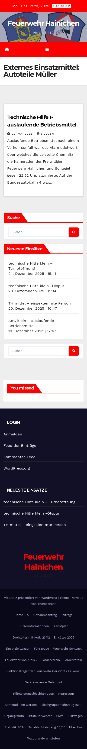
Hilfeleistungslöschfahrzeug (33, 693)
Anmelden (12, 434)
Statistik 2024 (14, 727)
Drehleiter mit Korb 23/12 (31, 637)
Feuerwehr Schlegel (67, 648)
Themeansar (47, 604)
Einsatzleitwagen (17, 648)
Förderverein (51, 660)
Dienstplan (60, 626)
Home (18, 615)
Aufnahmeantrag (44, 615)
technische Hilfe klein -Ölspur (36, 286)
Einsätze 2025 (64, 637)
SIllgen (45, 133)
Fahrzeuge (41, 648)
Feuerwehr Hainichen (43, 23)
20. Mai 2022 (22, 133)
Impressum (66, 693)
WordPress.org (16, 468)
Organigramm (14, 716)
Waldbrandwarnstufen (43, 738)
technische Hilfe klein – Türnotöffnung (39, 502)
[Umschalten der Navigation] (47, 49)
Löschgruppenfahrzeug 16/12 (61, 705)
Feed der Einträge (19, 445)
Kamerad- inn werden (21, 705)
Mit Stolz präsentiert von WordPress (31, 598)
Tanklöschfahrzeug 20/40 (47, 727)
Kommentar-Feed (19, 457)
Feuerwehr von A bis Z (21, 660)
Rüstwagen (75, 716)
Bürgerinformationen (34, 626)
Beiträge (67, 615)
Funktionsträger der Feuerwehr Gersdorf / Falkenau (43, 671)
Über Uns (76, 727)
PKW (59, 716)
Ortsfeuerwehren (40, 716)
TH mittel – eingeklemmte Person (39, 303)
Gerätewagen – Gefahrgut (43, 682)
